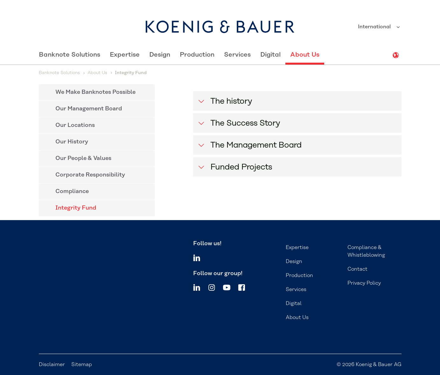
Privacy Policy (364, 283)
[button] (297, 101)
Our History (71, 142)
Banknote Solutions (69, 55)
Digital (270, 55)
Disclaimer (52, 364)
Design (159, 55)
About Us (304, 55)
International (375, 26)
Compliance (72, 191)
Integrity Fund (75, 208)
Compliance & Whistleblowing (366, 251)
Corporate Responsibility (90, 175)
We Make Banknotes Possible (95, 92)
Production (197, 55)
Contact (357, 269)
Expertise (125, 55)
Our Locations (75, 125)
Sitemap (81, 364)
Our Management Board (88, 109)
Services (237, 55)
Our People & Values (83, 158)
